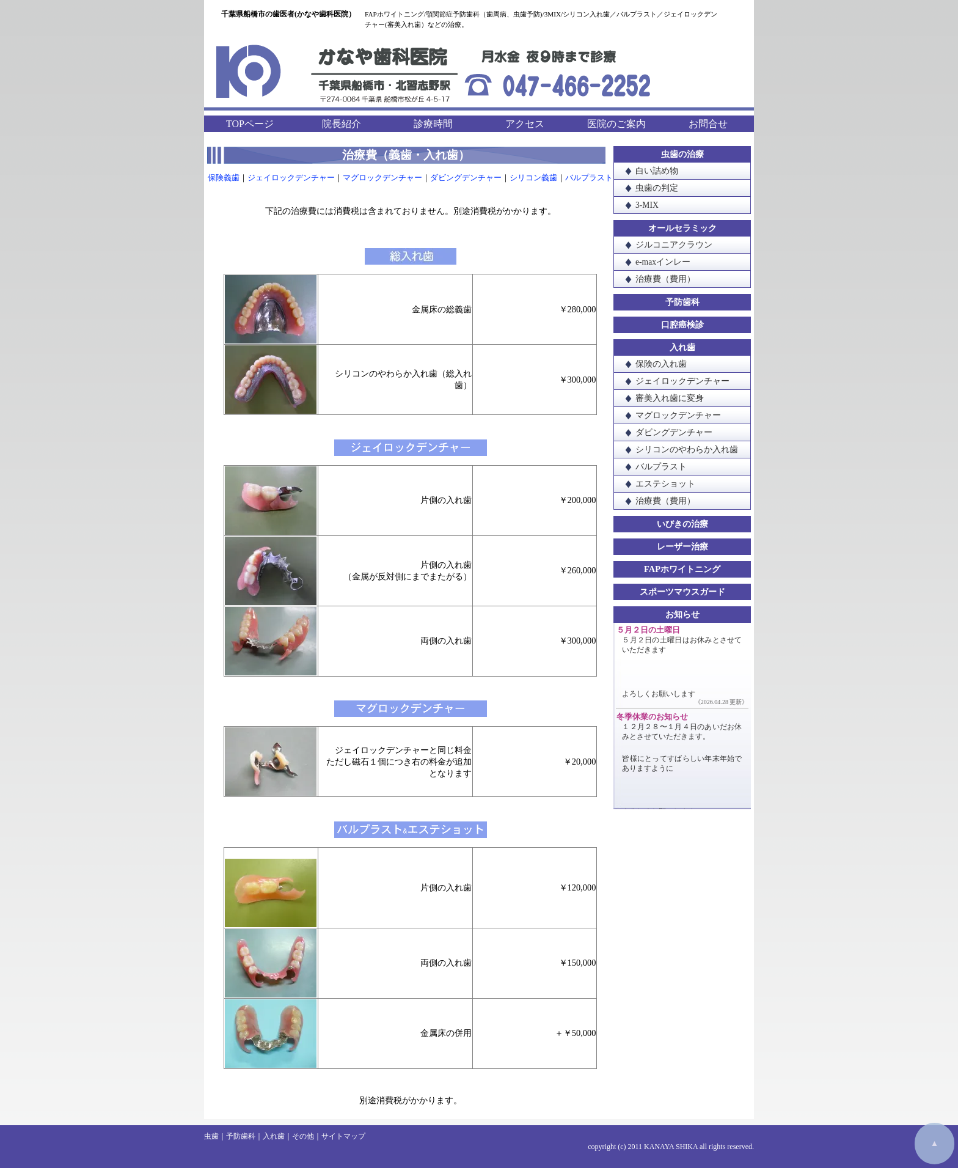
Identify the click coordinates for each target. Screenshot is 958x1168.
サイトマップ (343, 1136)
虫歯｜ (215, 1136)
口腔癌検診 (682, 324)
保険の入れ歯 (661, 364)
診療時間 (433, 124)
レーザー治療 (682, 546)
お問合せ (708, 124)
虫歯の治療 (682, 154)
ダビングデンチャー (466, 178)
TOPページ (250, 124)
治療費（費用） (665, 279)
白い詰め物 (656, 170)
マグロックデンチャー (382, 178)
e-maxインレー (662, 261)
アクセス (524, 124)
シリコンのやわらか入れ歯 (686, 449)
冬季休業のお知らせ (652, 717)
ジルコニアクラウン (673, 244)
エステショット (665, 483)
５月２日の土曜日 (648, 630)
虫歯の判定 (656, 188)
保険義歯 (224, 178)
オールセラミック (682, 228)
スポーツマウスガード (682, 592)
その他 (303, 1136)
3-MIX (647, 205)
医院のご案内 (616, 124)
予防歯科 (682, 302)
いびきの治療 (682, 524)
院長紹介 (341, 124)
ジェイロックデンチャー (291, 178)
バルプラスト (589, 178)
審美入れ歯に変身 (669, 398)
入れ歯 (682, 347)
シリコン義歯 (533, 178)
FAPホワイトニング (682, 569)
